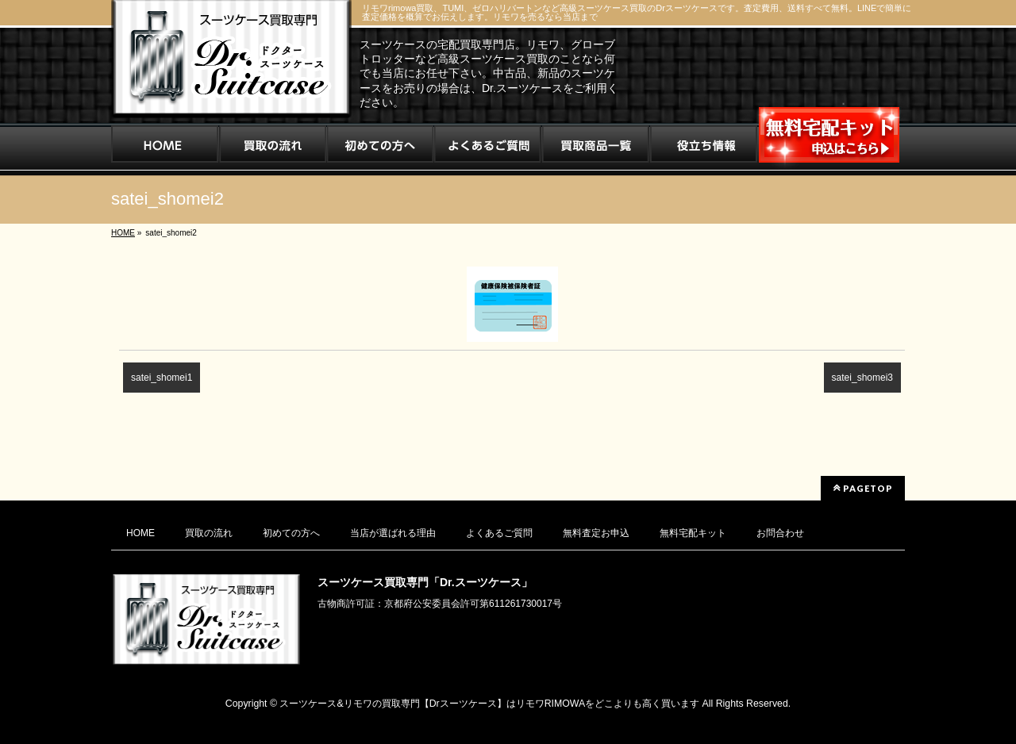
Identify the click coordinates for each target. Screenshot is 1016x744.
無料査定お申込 (596, 533)
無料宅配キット (693, 533)
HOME (140, 533)
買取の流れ (209, 533)
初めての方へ (291, 533)
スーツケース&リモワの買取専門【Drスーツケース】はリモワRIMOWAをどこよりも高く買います (489, 703)
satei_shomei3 (862, 377)
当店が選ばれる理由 (393, 533)
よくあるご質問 (499, 533)
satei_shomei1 (161, 377)
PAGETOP (863, 487)
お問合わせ (780, 533)
